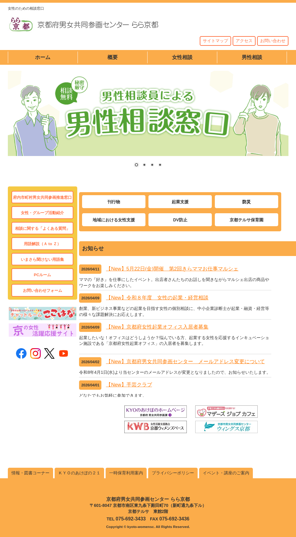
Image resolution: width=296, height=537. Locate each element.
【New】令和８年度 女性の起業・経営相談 (157, 298)
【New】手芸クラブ (129, 385)
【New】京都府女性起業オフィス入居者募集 (157, 327)
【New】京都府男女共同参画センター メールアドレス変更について (185, 361)
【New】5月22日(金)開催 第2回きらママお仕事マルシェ (172, 269)
